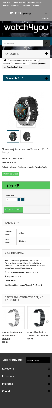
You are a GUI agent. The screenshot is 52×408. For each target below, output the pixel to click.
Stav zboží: (6, 162)
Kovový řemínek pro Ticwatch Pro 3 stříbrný (12, 335)
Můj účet (7, 383)
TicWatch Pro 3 (20, 64)
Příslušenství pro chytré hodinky (23, 60)
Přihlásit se (45, 18)
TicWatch (6, 64)
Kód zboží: (6, 158)
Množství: (10, 195)
